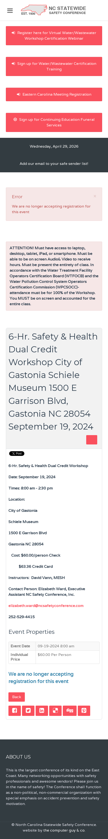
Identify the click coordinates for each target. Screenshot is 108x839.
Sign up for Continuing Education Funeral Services (54, 122)
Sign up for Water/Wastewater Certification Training (54, 66)
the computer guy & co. (64, 830)
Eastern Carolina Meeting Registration (54, 94)
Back (16, 696)
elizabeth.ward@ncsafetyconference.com (45, 605)
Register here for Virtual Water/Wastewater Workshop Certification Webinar (54, 35)
